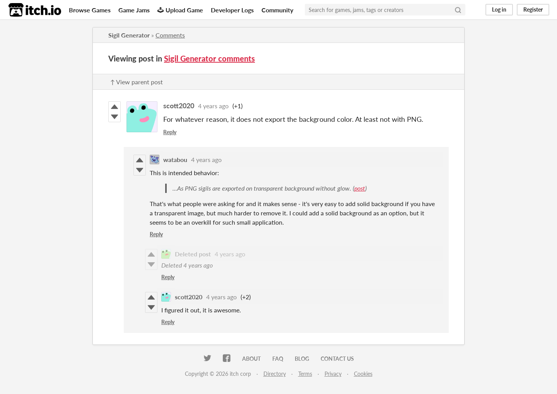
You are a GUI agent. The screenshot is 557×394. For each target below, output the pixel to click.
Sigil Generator (129, 35)
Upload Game (180, 10)
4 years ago (213, 105)
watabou (175, 159)
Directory (274, 373)
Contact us (337, 358)
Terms (305, 373)
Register (533, 9)
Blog (302, 358)
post (359, 188)
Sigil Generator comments (209, 58)
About (251, 358)
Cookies (363, 373)
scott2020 (178, 105)
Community (277, 10)
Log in (499, 9)
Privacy (333, 373)
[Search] (458, 9)
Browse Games (90, 10)
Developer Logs (232, 10)
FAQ (277, 358)
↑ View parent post (136, 81)
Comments (170, 35)
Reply (169, 132)
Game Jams (134, 10)
